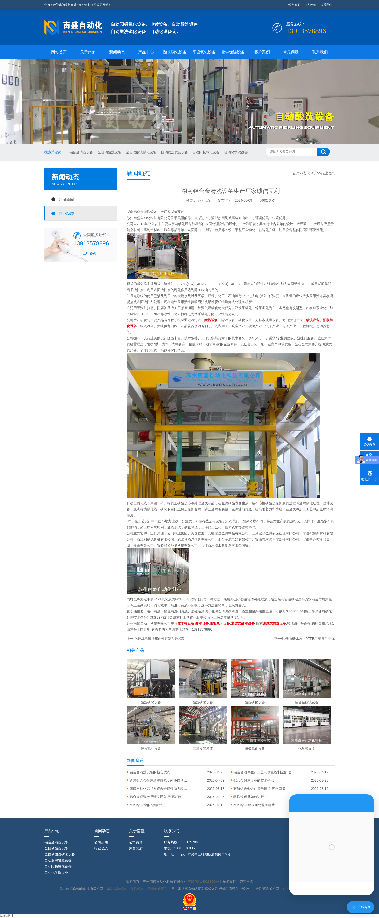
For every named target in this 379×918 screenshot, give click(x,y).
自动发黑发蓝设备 (175, 152)
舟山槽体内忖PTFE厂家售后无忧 (310, 638)
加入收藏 (310, 5)
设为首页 (294, 5)
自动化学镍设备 (236, 152)
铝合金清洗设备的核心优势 (150, 772)
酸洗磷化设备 (175, 52)
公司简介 (136, 842)
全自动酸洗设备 (110, 152)
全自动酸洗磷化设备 (141, 152)
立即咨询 (89, 253)
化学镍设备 (118, 889)
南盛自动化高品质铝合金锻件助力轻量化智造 (159, 788)
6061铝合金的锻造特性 (147, 805)
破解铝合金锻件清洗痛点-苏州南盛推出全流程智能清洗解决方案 (262, 788)
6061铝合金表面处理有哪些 (254, 805)
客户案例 (262, 52)
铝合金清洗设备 (81, 152)
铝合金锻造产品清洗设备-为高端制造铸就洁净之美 (159, 797)
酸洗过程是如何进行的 (250, 797)
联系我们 (326, 5)
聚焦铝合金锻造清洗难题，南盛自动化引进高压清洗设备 (159, 780)
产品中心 (146, 52)
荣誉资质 (136, 848)
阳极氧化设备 (204, 52)
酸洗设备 (137, 889)
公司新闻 (66, 199)
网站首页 (59, 52)
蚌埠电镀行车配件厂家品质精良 (161, 638)
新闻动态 (117, 52)
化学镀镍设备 (233, 52)
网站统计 (7, 916)
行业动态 (66, 213)
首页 (296, 173)
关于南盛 (88, 52)
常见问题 (291, 52)
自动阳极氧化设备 (206, 152)
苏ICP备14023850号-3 (205, 881)
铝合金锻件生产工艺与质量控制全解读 (262, 772)
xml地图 (289, 889)
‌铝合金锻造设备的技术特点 (253, 780)
